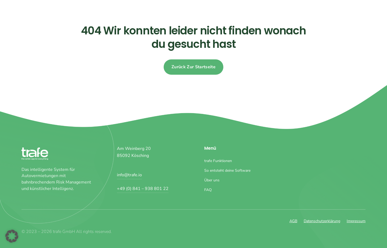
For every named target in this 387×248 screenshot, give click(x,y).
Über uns (336, 11)
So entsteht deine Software (291, 11)
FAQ (358, 11)
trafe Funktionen (239, 11)
